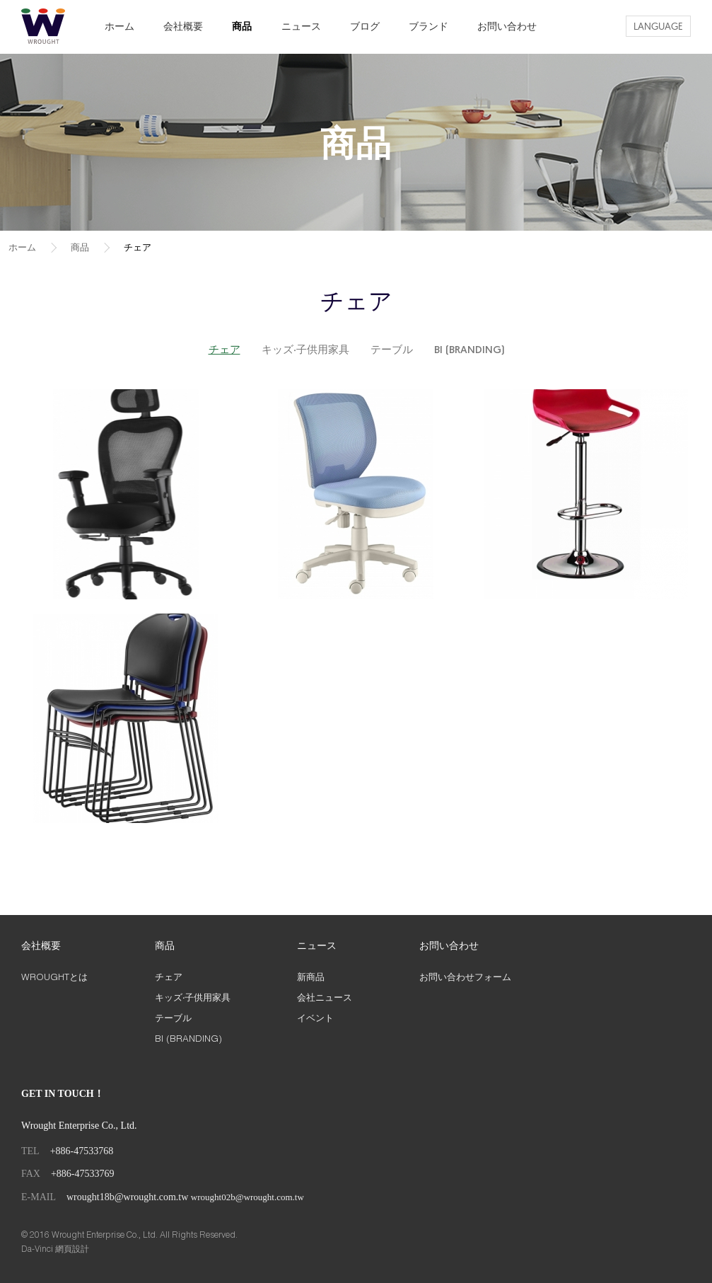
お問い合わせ (507, 26)
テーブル (391, 350)
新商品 (311, 976)
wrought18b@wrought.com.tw (127, 1197)
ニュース (301, 26)
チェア (137, 247)
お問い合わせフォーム (465, 976)
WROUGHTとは (54, 976)
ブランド (428, 26)
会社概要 (183, 26)
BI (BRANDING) (469, 350)
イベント (315, 1017)
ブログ (365, 26)
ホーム (119, 26)
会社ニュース (324, 997)
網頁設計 (72, 1248)
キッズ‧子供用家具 (305, 350)
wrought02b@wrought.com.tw (247, 1197)
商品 (242, 26)
